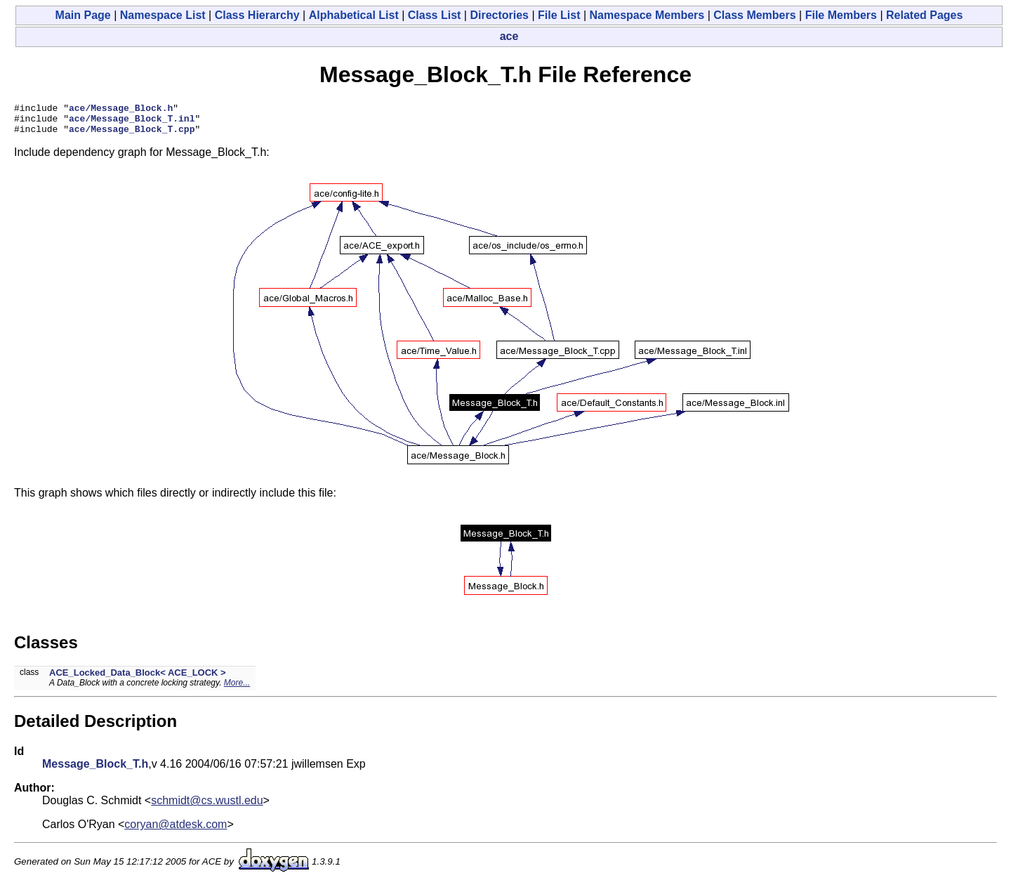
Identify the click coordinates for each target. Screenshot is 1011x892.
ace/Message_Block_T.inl (131, 122)
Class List (434, 15)
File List (559, 15)
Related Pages (924, 15)
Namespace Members (647, 15)
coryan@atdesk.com (175, 831)
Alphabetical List (354, 15)
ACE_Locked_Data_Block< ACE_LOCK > (137, 679)
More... (237, 689)
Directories (499, 15)
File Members (841, 15)
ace (509, 36)
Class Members (754, 15)
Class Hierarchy (257, 15)
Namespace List (163, 15)
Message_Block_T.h (95, 770)
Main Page (83, 15)
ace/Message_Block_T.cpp (131, 135)
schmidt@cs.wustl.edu (207, 807)
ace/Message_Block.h (121, 109)
